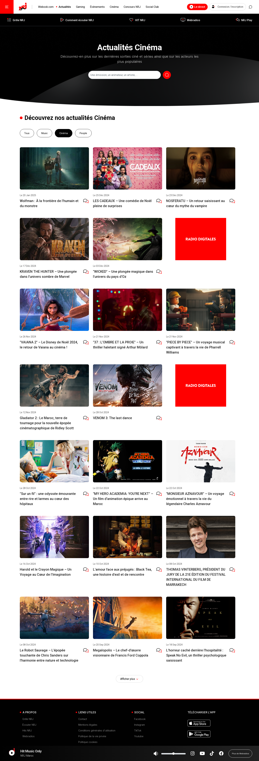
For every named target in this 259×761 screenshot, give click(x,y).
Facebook (140, 719)
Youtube (138, 736)
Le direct (193, 7)
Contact (82, 719)
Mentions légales (87, 724)
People (83, 133)
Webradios (28, 736)
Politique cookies (87, 742)
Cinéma (114, 6)
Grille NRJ (27, 719)
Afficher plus (129, 679)
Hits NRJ (27, 730)
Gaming (80, 6)
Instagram (139, 724)
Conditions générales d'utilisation (96, 730)
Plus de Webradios (240, 755)
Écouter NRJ (29, 724)
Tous (26, 133)
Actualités (65, 6)
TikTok (137, 730)
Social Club (152, 6)
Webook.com (46, 6)
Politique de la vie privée (92, 736)
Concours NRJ (132, 6)
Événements (97, 6)
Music (44, 133)
